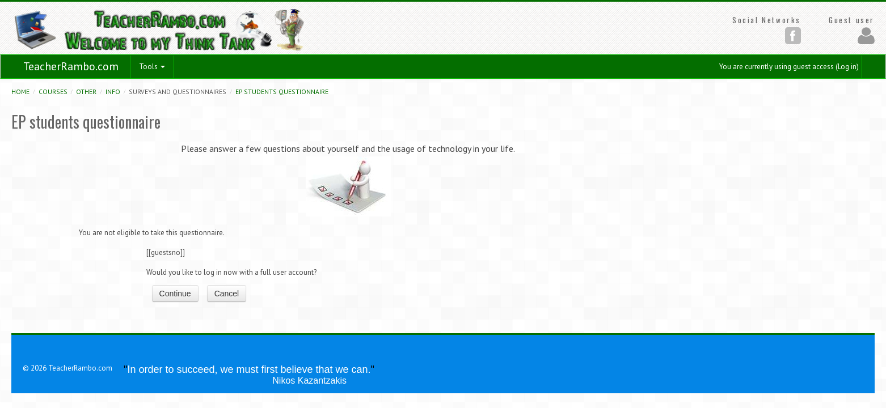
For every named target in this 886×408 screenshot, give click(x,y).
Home (20, 91)
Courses (53, 91)
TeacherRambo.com (71, 66)
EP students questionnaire (281, 91)
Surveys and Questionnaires (177, 91)
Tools (152, 66)
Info (113, 91)
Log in (847, 66)
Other (86, 91)
